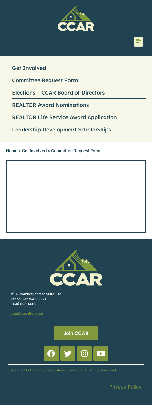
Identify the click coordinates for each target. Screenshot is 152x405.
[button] (138, 42)
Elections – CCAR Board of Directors (58, 92)
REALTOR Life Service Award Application (64, 117)
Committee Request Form (45, 80)
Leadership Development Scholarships (61, 129)
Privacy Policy (125, 387)
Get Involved (29, 67)
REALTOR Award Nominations (50, 104)
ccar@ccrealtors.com (27, 313)
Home (11, 150)
